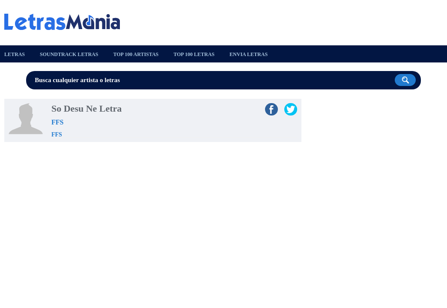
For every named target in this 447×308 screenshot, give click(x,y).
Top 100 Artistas (135, 54)
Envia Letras (248, 54)
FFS (57, 122)
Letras (14, 54)
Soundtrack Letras (69, 54)
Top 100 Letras (194, 54)
